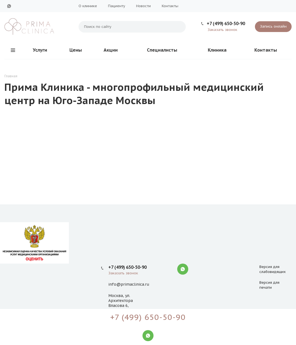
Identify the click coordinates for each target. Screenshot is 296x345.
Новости (143, 6)
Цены (75, 50)
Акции (111, 50)
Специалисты (162, 50)
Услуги (40, 50)
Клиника (217, 50)
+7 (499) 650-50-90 (226, 23)
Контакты (170, 6)
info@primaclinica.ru (128, 284)
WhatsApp (9, 6)
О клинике (88, 6)
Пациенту (116, 6)
